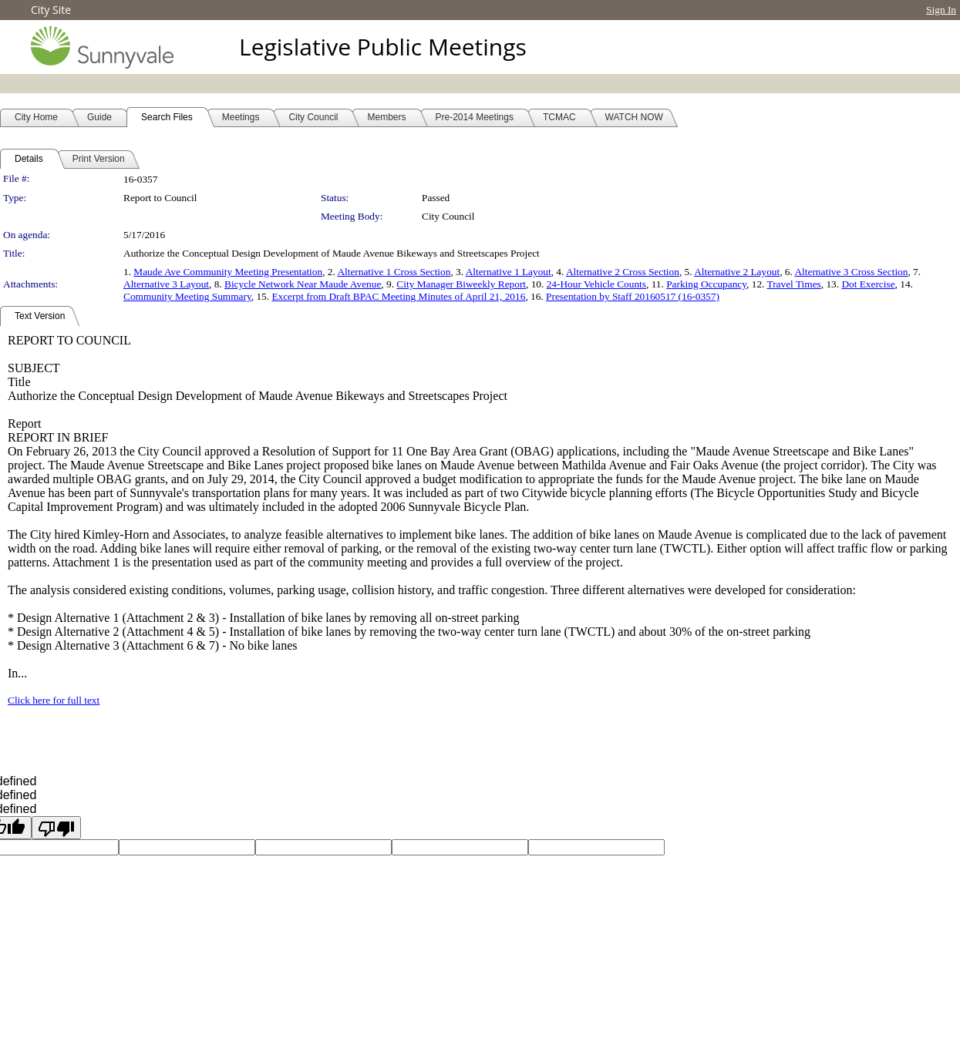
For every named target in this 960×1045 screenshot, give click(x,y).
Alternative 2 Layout (737, 271)
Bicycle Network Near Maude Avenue (302, 284)
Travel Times (793, 284)
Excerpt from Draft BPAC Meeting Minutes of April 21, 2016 (398, 296)
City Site (51, 9)
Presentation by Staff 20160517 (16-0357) (632, 296)
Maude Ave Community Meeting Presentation (227, 271)
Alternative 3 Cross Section (851, 271)
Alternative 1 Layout (508, 271)
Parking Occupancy (706, 284)
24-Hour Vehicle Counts (596, 284)
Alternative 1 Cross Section (393, 271)
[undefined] (56, 827)
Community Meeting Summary (187, 296)
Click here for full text (53, 700)
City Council (448, 216)
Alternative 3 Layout (166, 284)
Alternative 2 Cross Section (622, 271)
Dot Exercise (867, 284)
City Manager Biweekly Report (461, 284)
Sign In (941, 9)
